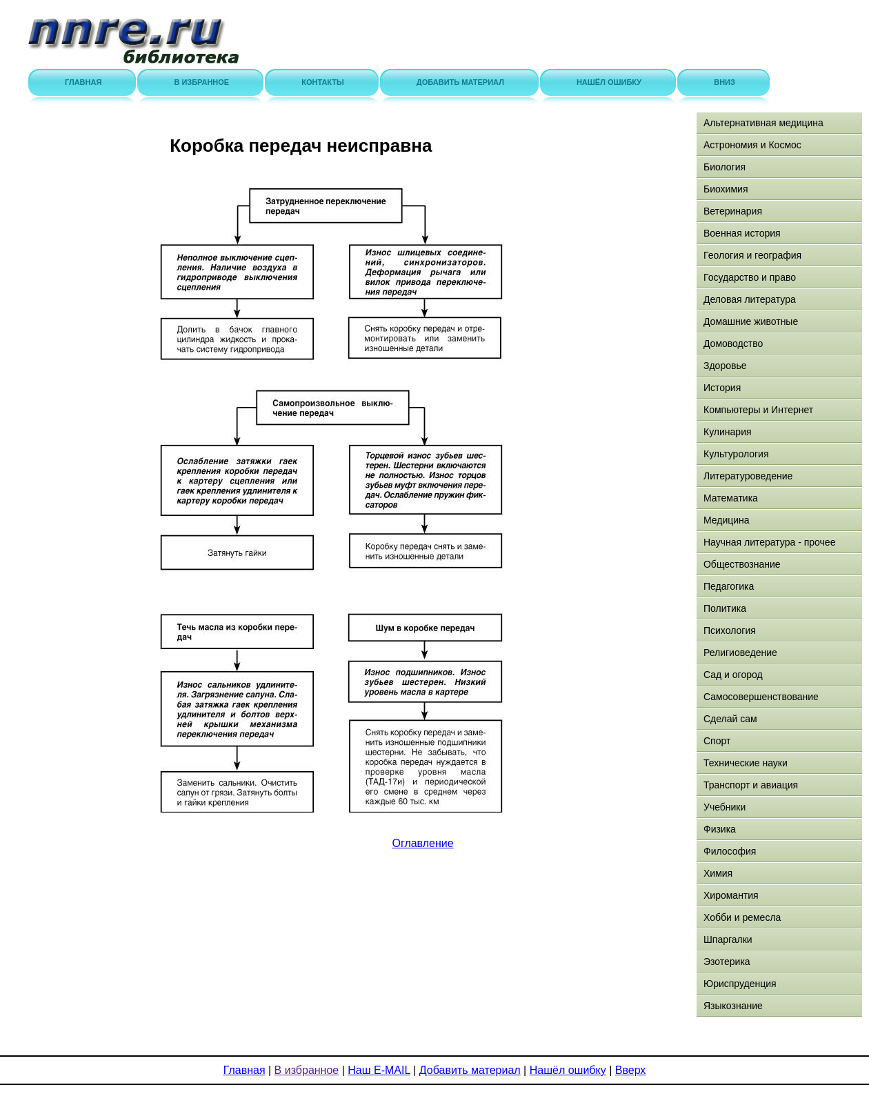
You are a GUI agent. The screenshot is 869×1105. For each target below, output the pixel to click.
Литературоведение (747, 475)
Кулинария (727, 431)
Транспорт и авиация (750, 784)
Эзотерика (726, 961)
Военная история (742, 233)
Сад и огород (733, 674)
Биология (724, 166)
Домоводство (733, 343)
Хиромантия (731, 895)
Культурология (736, 453)
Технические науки (745, 762)
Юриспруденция (740, 983)
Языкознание (733, 1005)
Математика (730, 498)
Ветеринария (732, 211)
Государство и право (749, 277)
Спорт (716, 740)
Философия (729, 851)
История (722, 387)
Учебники (724, 807)
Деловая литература (749, 299)
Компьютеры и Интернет (758, 409)
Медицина (726, 520)
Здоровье (725, 365)
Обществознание (742, 564)
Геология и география (752, 255)
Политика (724, 608)
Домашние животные (750, 321)
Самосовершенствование (761, 696)
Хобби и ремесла (742, 917)
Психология (729, 630)
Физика (719, 829)
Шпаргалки (727, 939)
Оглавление (422, 843)
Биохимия (725, 189)
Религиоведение (740, 652)
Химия (717, 873)
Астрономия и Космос (752, 144)
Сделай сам (730, 718)
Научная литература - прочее (769, 542)
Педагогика (728, 586)
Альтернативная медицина (763, 122)
